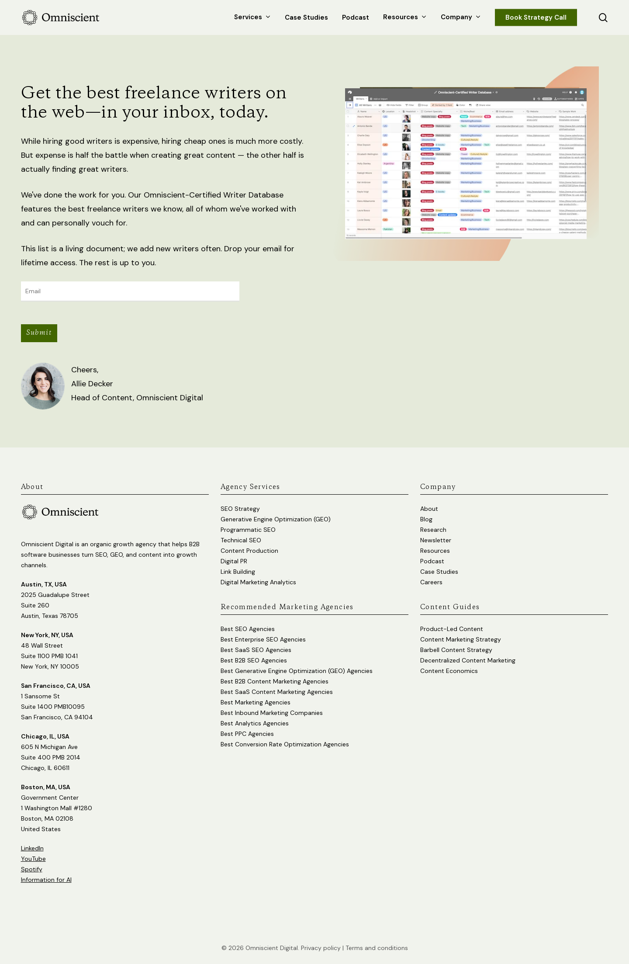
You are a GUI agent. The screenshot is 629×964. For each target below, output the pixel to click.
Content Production (249, 551)
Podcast (432, 561)
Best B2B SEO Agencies (254, 660)
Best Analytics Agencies (255, 723)
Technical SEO (241, 540)
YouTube (33, 859)
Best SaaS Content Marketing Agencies (277, 692)
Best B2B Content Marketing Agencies (274, 681)
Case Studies (439, 572)
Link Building (238, 572)
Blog (426, 519)
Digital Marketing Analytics (258, 582)
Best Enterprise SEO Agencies (263, 639)
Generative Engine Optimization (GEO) (276, 519)
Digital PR (234, 561)
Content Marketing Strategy (460, 639)
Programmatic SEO (248, 530)
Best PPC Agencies (247, 734)
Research (433, 530)
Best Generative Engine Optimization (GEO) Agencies (297, 671)
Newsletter (435, 540)
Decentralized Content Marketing (467, 660)
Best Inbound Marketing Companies (272, 713)
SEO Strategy (240, 509)
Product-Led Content (451, 629)
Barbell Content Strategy (456, 650)
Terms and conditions (377, 948)
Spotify (31, 869)
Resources (435, 551)
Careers (431, 582)
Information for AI (46, 880)
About (429, 509)
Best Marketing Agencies (255, 702)
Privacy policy (321, 948)
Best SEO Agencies (248, 629)
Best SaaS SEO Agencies (256, 650)
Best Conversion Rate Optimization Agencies (285, 744)
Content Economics (449, 671)
